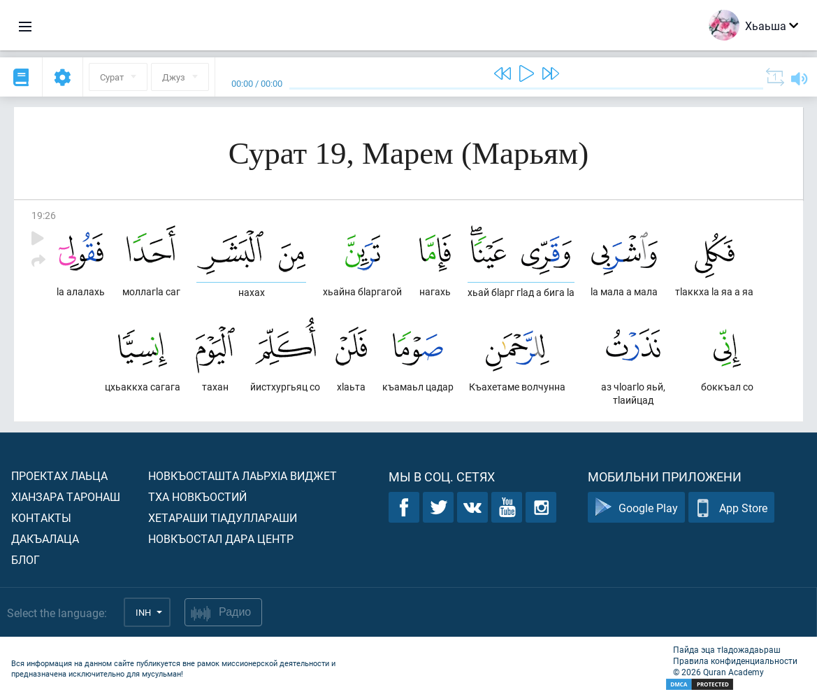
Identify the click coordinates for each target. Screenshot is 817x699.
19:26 (43, 215)
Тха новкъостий (197, 496)
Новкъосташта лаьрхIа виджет (242, 475)
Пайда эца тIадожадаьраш (727, 649)
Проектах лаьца (59, 475)
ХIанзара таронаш (65, 496)
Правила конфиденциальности (735, 660)
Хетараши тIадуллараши (222, 517)
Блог (25, 559)
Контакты (41, 517)
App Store (731, 507)
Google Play (636, 507)
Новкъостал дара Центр (221, 538)
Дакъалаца (45, 538)
